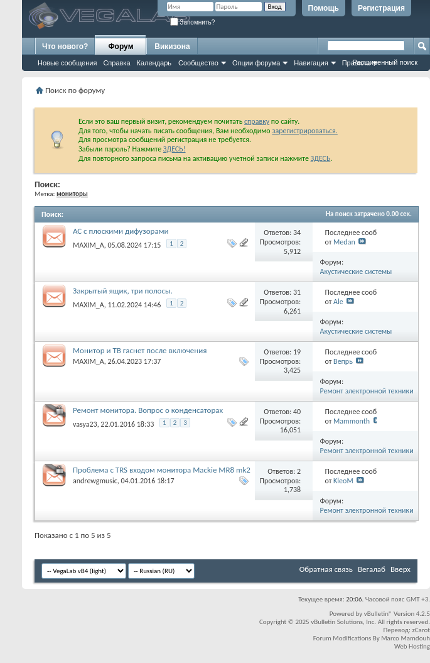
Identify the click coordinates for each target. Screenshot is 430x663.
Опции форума (256, 63)
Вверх (400, 569)
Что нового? (65, 46)
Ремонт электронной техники (367, 390)
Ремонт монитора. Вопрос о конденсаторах (148, 410)
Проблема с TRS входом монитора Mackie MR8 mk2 (161, 469)
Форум (120, 46)
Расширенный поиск (384, 62)
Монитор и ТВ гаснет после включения (140, 350)
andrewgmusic (95, 480)
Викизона (172, 46)
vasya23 (85, 424)
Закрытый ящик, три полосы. (123, 290)
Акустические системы (356, 271)
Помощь (323, 8)
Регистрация (381, 8)
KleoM (343, 480)
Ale (338, 301)
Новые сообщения (67, 63)
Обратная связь (326, 569)
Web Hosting (412, 646)
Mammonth (351, 421)
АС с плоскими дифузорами (120, 231)
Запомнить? (192, 22)
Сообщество (198, 63)
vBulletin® (378, 614)
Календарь (154, 63)
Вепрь (343, 361)
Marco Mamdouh (405, 638)
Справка (116, 63)
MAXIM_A (88, 245)
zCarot (421, 630)
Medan (344, 242)
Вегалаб (371, 569)
